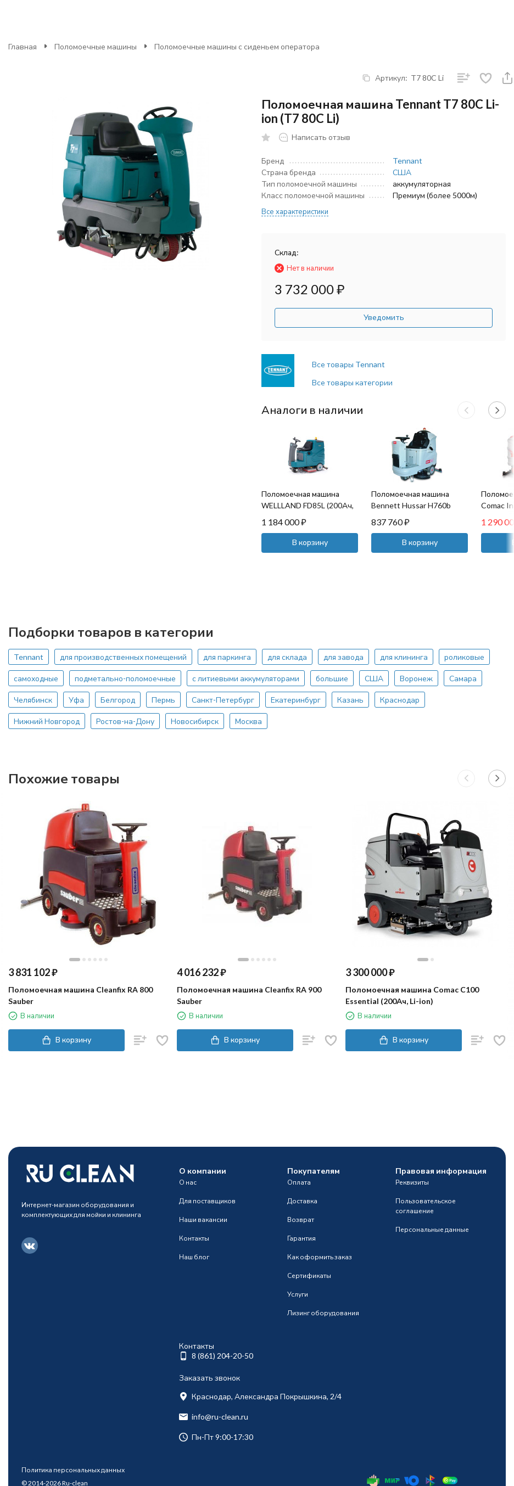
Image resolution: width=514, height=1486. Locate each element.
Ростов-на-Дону (125, 721)
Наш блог (194, 1257)
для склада (287, 656)
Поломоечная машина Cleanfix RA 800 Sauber (80, 995)
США (402, 172)
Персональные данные (432, 1229)
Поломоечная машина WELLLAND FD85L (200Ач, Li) (307, 505)
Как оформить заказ (319, 1257)
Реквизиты (412, 1182)
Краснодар (400, 699)
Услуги (297, 1294)
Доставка (302, 1201)
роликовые (464, 656)
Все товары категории (352, 382)
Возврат (300, 1219)
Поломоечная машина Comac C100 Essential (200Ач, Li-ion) (412, 995)
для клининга (404, 656)
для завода (343, 656)
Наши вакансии (203, 1219)
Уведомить (384, 317)
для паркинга (227, 656)
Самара (463, 678)
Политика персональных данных (73, 1470)
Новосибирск (195, 721)
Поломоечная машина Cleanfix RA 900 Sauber (249, 995)
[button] (466, 410)
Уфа (76, 699)
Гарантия (301, 1238)
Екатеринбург (296, 699)
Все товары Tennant (348, 364)
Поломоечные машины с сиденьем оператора (237, 46)
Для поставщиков (207, 1201)
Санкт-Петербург (223, 699)
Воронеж (416, 678)
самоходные (36, 678)
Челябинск (33, 699)
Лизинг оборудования (323, 1313)
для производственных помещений (123, 656)
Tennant (407, 160)
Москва (248, 721)
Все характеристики (294, 211)
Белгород (117, 699)
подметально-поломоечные (125, 678)
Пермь (163, 699)
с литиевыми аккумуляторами (245, 678)
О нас (188, 1182)
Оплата (299, 1182)
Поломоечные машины (95, 46)
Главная (22, 46)
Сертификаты (309, 1275)
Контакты (194, 1238)
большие (332, 678)
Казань (350, 699)
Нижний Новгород (47, 721)
